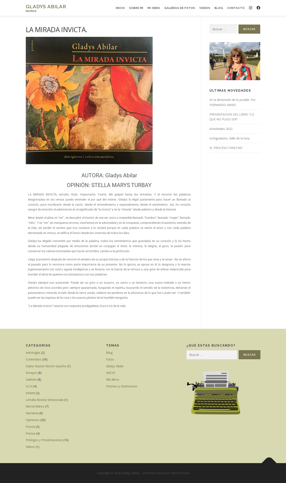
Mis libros (112, 379)
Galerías (31, 379)
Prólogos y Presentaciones (44, 440)
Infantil (30, 393)
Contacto (236, 8)
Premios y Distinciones (121, 386)
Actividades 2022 (221, 129)
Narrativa (32, 413)
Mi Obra (154, 8)
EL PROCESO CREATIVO (225, 148)
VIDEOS (204, 8)
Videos (30, 447)
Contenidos (33, 359)
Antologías (33, 353)
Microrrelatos (35, 406)
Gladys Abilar (46, 6)
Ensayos (31, 373)
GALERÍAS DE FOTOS (179, 8)
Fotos (110, 359)
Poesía (30, 427)
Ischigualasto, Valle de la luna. (229, 138)
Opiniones (33, 420)
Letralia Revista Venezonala (44, 400)
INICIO (120, 8)
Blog (219, 8)
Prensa (30, 433)
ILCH (29, 386)
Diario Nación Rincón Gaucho (46, 366)
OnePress (149, 473)
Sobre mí (136, 8)
